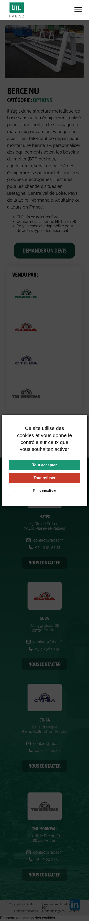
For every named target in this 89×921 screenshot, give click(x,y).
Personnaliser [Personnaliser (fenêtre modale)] (44, 491)
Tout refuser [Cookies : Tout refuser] (44, 478)
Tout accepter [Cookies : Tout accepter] (44, 465)
